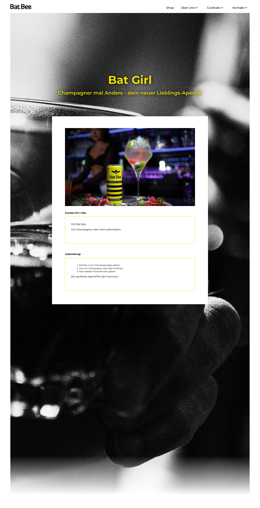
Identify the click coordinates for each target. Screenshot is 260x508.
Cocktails (213, 7)
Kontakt (238, 7)
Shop (170, 7)
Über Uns (188, 7)
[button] (189, 7)
